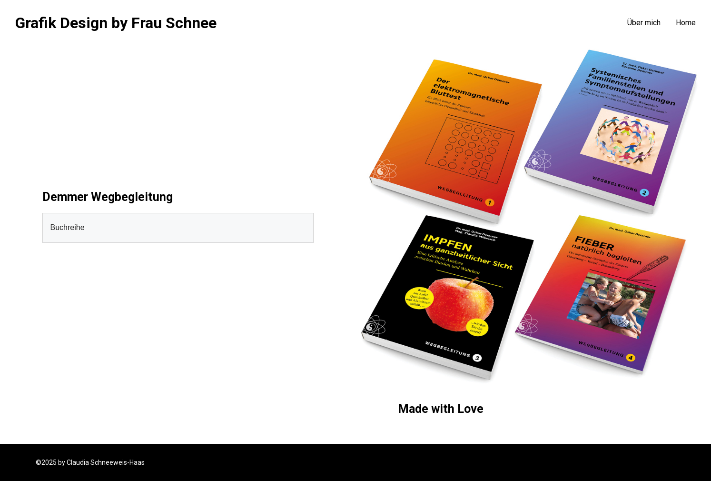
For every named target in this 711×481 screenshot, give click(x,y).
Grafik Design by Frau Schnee (116, 22)
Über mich (644, 23)
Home (686, 23)
